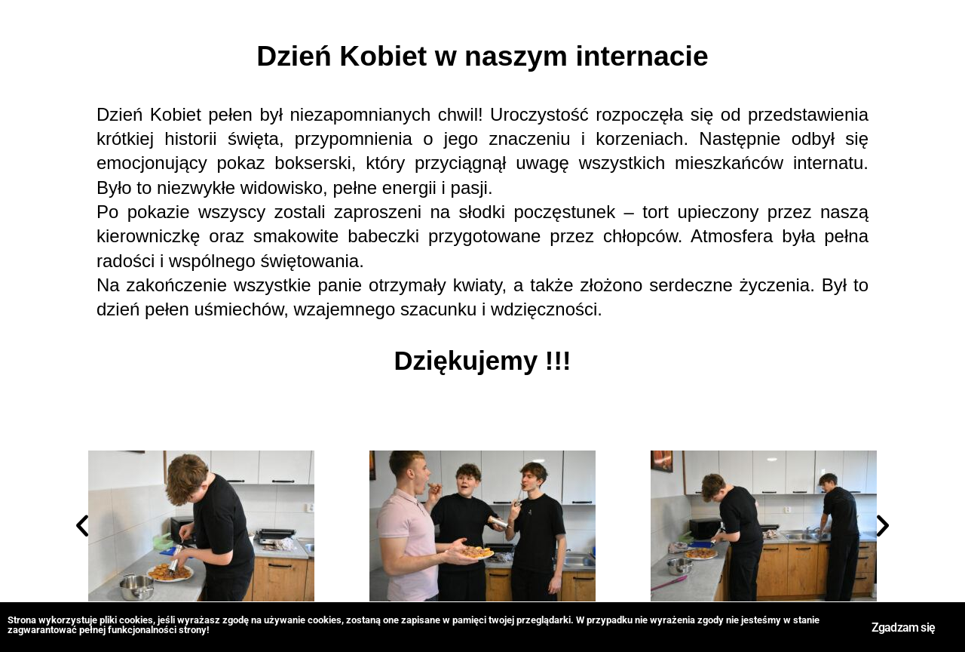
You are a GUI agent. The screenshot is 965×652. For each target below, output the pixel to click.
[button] (82, 526)
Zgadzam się (903, 617)
